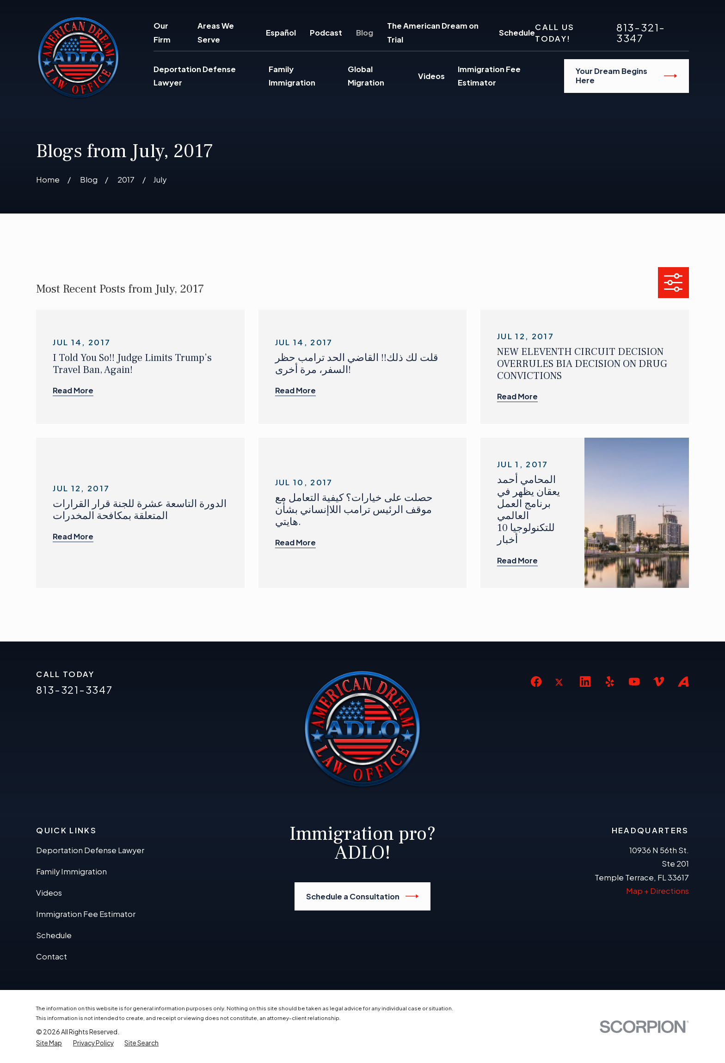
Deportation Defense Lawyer (90, 850)
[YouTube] (634, 681)
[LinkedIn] (585, 681)
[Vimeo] (658, 681)
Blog (364, 32)
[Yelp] (609, 681)
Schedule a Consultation (362, 896)
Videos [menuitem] (431, 76)
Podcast (326, 32)
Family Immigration (71, 871)
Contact (51, 956)
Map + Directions (657, 891)
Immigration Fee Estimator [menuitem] (489, 75)
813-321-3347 (640, 32)
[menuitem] (49, 1043)
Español (281, 32)
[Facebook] (536, 681)
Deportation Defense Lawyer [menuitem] (195, 75)
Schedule (517, 32)
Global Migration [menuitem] (366, 75)
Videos (49, 893)
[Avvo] (683, 681)
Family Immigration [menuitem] (292, 75)
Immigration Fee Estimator (85, 914)
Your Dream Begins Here (626, 75)
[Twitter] (560, 689)
